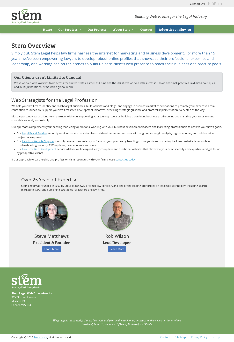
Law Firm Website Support (38, 141)
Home (47, 29)
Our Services (68, 29)
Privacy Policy (199, 337)
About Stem (122, 29)
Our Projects (97, 29)
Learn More (51, 249)
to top (216, 337)
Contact (146, 29)
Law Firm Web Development (39, 149)
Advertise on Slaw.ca (175, 29)
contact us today (126, 159)
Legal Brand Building (35, 133)
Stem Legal (40, 337)
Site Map (180, 337)
